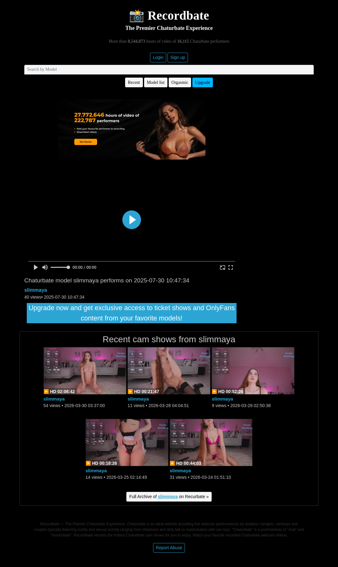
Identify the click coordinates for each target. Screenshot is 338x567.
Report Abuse (169, 547)
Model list (156, 82)
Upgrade (202, 82)
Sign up (177, 57)
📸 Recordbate (169, 15)
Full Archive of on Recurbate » (169, 496)
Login (158, 57)
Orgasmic (179, 82)
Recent (134, 82)
